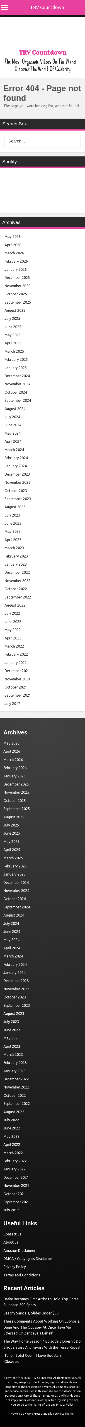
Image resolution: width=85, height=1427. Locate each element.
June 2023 (13, 523)
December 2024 (17, 376)
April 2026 (13, 245)
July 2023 (12, 515)
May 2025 (13, 335)
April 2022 (13, 638)
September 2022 (18, 597)
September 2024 (18, 400)
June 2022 (13, 622)
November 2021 (17, 679)
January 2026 (16, 269)
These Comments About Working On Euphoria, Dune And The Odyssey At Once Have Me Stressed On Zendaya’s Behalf (41, 1327)
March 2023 (14, 548)
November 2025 (17, 286)
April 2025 (13, 343)
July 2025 (12, 318)
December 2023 (17, 474)
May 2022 (13, 630)
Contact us (12, 1234)
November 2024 (17, 384)
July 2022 (12, 613)
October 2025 (16, 294)
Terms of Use (41, 1404)
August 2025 (15, 310)
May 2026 (13, 237)
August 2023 (15, 507)
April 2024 (13, 441)
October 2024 (16, 392)
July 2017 (12, 704)
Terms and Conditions (21, 1275)
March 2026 (14, 253)
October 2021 (16, 687)
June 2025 (13, 327)
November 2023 (17, 482)
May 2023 (13, 531)
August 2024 (15, 409)
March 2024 (14, 450)
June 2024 (13, 425)
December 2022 (17, 572)
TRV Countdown (47, 7)
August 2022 (15, 605)
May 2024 (13, 433)
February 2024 (16, 458)
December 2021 (17, 671)
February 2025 (16, 359)
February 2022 (16, 654)
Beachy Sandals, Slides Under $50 (30, 1313)
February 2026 (16, 261)
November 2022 (17, 581)
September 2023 (18, 499)
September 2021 (18, 695)
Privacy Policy (14, 1267)
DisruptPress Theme (61, 1413)
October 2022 (16, 589)
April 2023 (13, 540)
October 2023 (16, 491)
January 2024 (16, 466)
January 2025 (16, 368)
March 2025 (14, 351)
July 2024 (12, 417)
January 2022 (16, 663)
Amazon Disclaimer (19, 1251)
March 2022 (14, 646)
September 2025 (18, 302)
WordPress (33, 1413)
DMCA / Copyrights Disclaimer (28, 1259)
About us (10, 1242)
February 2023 (16, 556)
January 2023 (16, 564)
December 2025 (17, 277)
